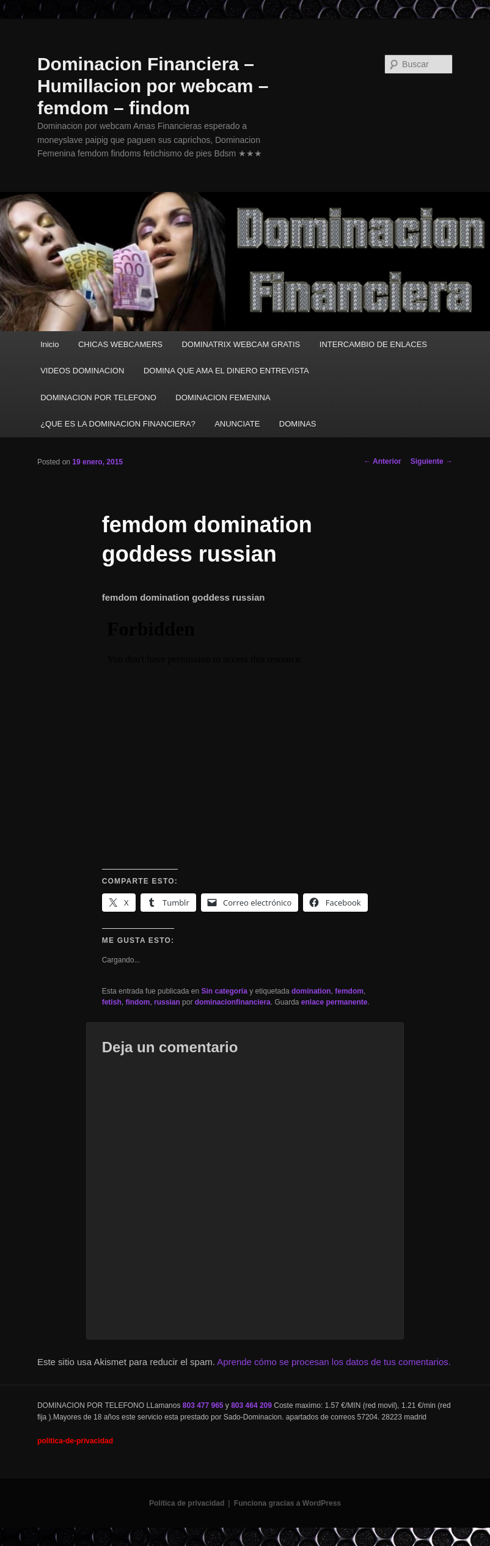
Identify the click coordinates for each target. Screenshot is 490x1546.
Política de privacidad (186, 1503)
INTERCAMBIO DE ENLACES (373, 344)
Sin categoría (224, 991)
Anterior (382, 461)
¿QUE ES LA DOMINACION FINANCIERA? (118, 423)
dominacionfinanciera (233, 1002)
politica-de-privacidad (75, 1441)
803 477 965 (203, 1405)
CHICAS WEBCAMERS (120, 344)
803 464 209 (251, 1405)
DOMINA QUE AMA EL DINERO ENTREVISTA (226, 370)
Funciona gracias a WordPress (287, 1503)
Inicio (49, 344)
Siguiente (432, 461)
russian (167, 1002)
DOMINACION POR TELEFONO (98, 397)
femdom (349, 991)
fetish (112, 1002)
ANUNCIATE (237, 423)
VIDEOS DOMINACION (82, 370)
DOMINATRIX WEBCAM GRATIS (240, 344)
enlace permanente (334, 1002)
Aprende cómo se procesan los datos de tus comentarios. (334, 1362)
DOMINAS (297, 423)
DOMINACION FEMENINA (222, 397)
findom (137, 1002)
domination (311, 991)
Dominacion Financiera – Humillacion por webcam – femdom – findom (152, 86)
